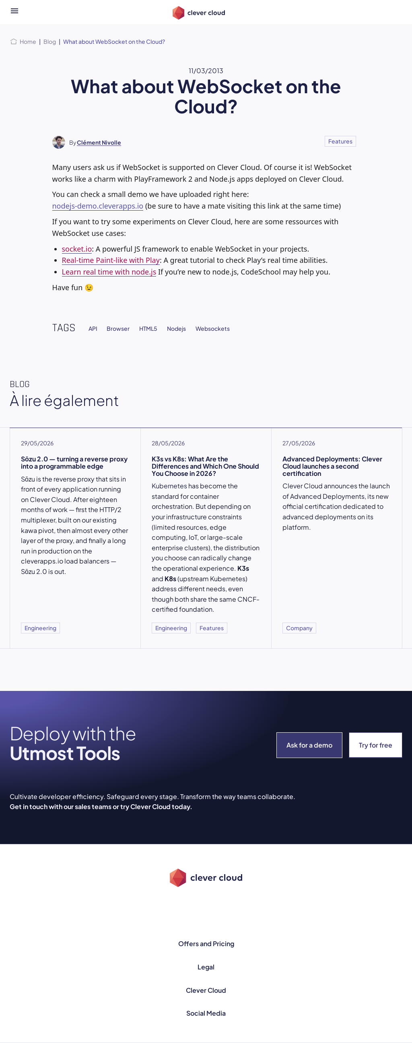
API (93, 328)
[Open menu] (14, 12)
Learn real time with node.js (109, 272)
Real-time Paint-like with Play (111, 260)
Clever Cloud (206, 990)
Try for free (375, 745)
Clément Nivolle (99, 142)
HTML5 (148, 328)
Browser (118, 328)
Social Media (206, 1013)
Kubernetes (169, 486)
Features (340, 141)
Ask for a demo (309, 745)
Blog (49, 41)
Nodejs (176, 328)
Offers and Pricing (206, 943)
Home (28, 41)
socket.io (77, 249)
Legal (206, 967)
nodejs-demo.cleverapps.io (98, 206)
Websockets (213, 328)
